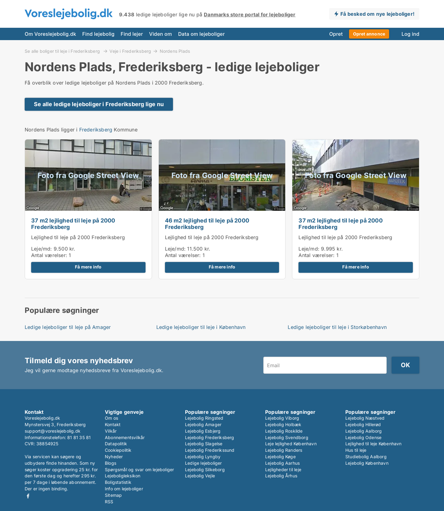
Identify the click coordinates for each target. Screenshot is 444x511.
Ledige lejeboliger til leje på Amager (68, 327)
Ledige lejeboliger (203, 463)
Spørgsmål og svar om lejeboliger (139, 469)
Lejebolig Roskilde (284, 431)
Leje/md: (42, 249)
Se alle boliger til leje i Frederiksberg (63, 50)
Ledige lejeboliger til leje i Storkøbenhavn (337, 327)
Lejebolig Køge (280, 456)
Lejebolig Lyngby (202, 456)
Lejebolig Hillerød (363, 424)
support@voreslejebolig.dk (52, 431)
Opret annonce (369, 33)
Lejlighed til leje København (373, 443)
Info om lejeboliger (124, 488)
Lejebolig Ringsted (204, 418)
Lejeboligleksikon (122, 475)
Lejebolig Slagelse (204, 443)
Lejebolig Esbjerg (202, 431)
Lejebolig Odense (363, 437)
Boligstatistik (118, 482)
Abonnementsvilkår (125, 437)
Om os (111, 418)
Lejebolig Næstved (364, 418)
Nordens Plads (175, 51)
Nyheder (114, 456)
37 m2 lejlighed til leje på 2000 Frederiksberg (73, 223)
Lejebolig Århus (281, 475)
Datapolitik (116, 443)
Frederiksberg (96, 130)
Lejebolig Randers (283, 450)
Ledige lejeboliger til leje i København (201, 327)
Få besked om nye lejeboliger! (377, 14)
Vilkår (111, 431)
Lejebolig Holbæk (283, 424)
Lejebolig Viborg (282, 418)
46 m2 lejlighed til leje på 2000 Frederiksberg (207, 223)
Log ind (410, 34)
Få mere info (88, 266)
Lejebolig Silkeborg (205, 469)
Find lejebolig (98, 34)
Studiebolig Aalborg (366, 456)
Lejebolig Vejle (200, 475)
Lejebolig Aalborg (363, 431)
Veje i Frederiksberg (130, 50)
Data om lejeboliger (201, 34)
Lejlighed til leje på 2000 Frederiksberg (78, 237)
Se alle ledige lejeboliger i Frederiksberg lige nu (99, 104)
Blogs (110, 463)
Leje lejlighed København (291, 443)
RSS (109, 501)
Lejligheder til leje (283, 469)
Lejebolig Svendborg (286, 437)
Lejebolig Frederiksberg (209, 437)
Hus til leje (355, 450)
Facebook (28, 496)
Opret (336, 34)
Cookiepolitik (118, 450)
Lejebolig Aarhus (282, 463)
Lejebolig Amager (203, 424)
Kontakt (113, 424)
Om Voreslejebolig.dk (50, 34)
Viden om (160, 34)
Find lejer (132, 34)
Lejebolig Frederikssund (210, 450)
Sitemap (113, 495)
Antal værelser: (49, 255)
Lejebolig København (366, 463)
